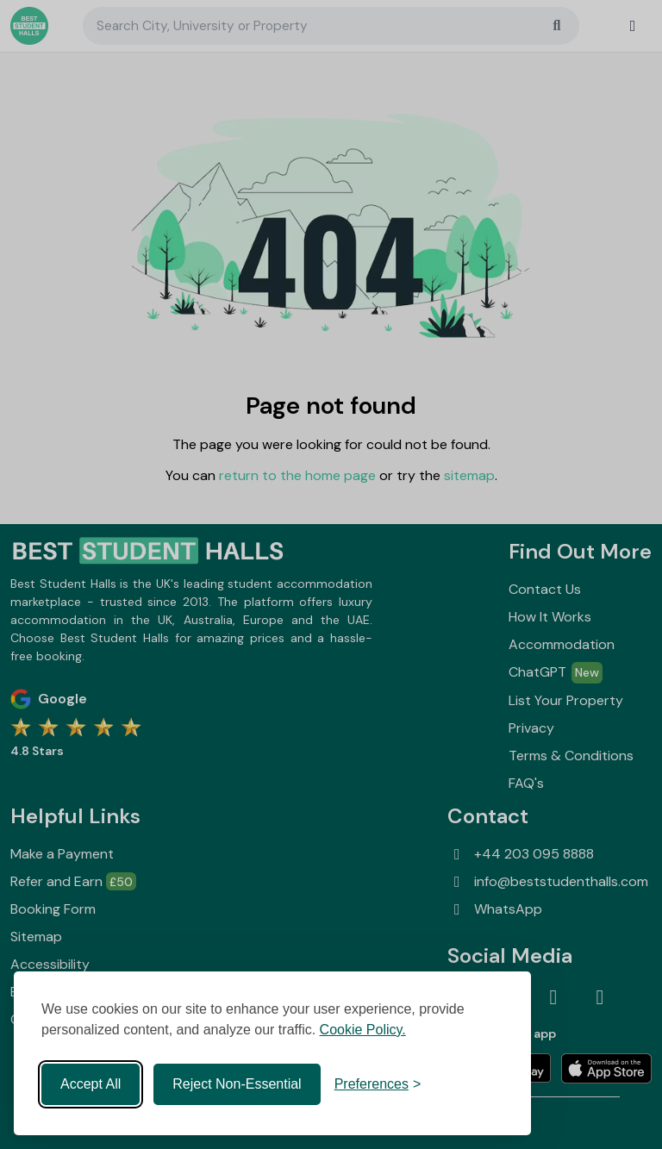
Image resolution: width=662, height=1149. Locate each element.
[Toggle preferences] (378, 1084)
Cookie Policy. (363, 1029)
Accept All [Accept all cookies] (90, 1084)
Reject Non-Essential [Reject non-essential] (236, 1084)
